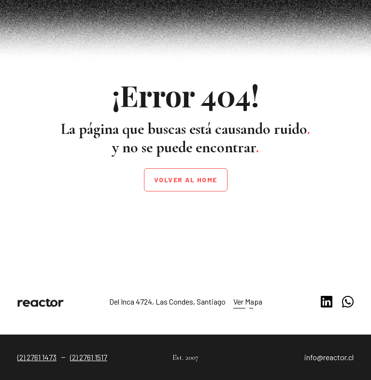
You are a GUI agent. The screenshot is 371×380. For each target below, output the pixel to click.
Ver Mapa (247, 301)
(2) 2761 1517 (88, 357)
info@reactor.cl (329, 357)
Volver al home (185, 179)
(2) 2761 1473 (37, 357)
